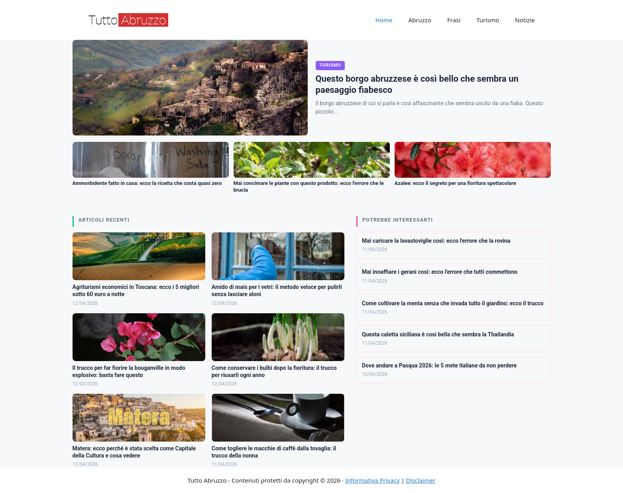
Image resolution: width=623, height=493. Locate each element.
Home (384, 20)
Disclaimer (421, 480)
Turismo (487, 20)
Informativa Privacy (372, 480)
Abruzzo (420, 20)
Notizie (525, 20)
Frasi (453, 20)
